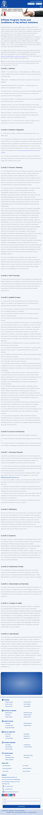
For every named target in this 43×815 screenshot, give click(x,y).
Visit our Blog (5, 771)
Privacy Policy (5, 810)
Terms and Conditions (20, 810)
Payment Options (26, 771)
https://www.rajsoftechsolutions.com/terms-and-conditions (13, 56)
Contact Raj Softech (27, 768)
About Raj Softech (6, 765)
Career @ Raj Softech (7, 768)
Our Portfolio (25, 765)
